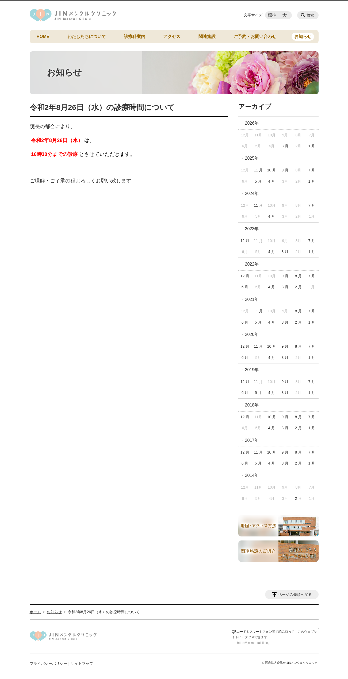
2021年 (252, 299)
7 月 (311, 170)
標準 (272, 15)
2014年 (252, 475)
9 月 (285, 170)
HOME (43, 36)
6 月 (245, 287)
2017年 (252, 440)
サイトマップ (82, 663)
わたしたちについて (86, 36)
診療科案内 (134, 36)
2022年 (252, 264)
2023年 (252, 229)
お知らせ (302, 36)
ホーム (35, 612)
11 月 (258, 170)
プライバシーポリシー (48, 663)
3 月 (285, 146)
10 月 (271, 170)
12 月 (244, 241)
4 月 (271, 181)
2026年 (252, 123)
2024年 (252, 193)
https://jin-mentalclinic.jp (254, 643)
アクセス (171, 36)
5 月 (258, 181)
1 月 (311, 146)
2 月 (298, 287)
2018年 (252, 405)
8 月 (298, 276)
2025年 (252, 158)
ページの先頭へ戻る (295, 594)
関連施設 (207, 36)
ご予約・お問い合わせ (255, 36)
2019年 (252, 369)
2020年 (252, 334)
